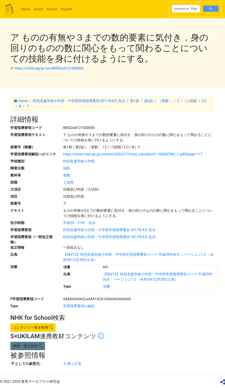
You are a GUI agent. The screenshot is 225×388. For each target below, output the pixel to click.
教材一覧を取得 (27, 346)
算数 (66, 175)
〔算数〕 (165, 101)
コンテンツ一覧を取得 (33, 327)
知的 (66, 168)
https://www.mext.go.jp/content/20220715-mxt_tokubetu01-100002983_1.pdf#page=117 (133, 154)
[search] (185, 8)
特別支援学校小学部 (79, 161)
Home (25, 9)
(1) (204, 101)
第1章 (134, 101)
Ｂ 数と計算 (72, 364)
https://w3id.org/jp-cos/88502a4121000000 (49, 68)
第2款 (148, 101)
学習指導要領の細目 (79, 306)
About (38, 9)
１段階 (68, 182)
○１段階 (190, 101)
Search (52, 9)
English (66, 9)
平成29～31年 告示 (79, 223)
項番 (106, 286)
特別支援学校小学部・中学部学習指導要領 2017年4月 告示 (79, 101)
